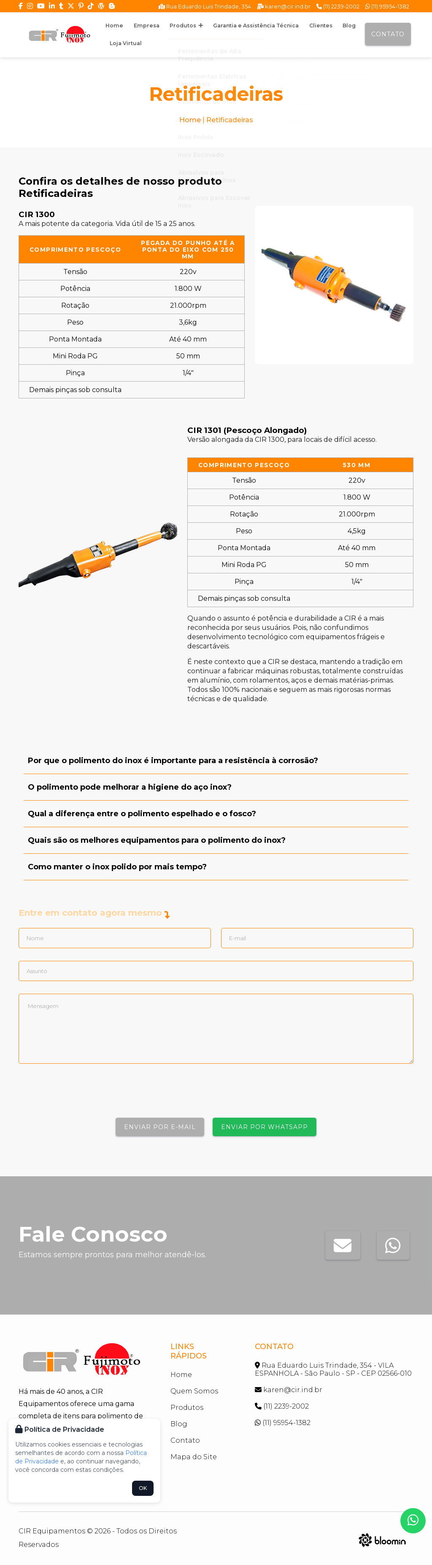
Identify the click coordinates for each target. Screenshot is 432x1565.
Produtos (172, 25)
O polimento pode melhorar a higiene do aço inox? (130, 787)
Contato (388, 34)
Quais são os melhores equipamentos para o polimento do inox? (157, 840)
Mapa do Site (193, 1457)
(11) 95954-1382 (387, 6)
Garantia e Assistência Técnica (236, 25)
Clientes (295, 25)
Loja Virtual (123, 43)
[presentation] (83, 1094)
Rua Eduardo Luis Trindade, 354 (205, 6)
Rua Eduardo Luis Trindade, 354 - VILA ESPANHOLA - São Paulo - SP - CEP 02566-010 (333, 1369)
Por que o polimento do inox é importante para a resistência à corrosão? (173, 760)
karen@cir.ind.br (283, 6)
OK (143, 1488)
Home (111, 25)
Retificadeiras (229, 120)
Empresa (138, 25)
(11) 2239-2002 (337, 6)
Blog (319, 25)
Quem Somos (194, 1391)
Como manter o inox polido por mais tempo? (117, 866)
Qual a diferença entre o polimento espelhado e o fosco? (142, 813)
